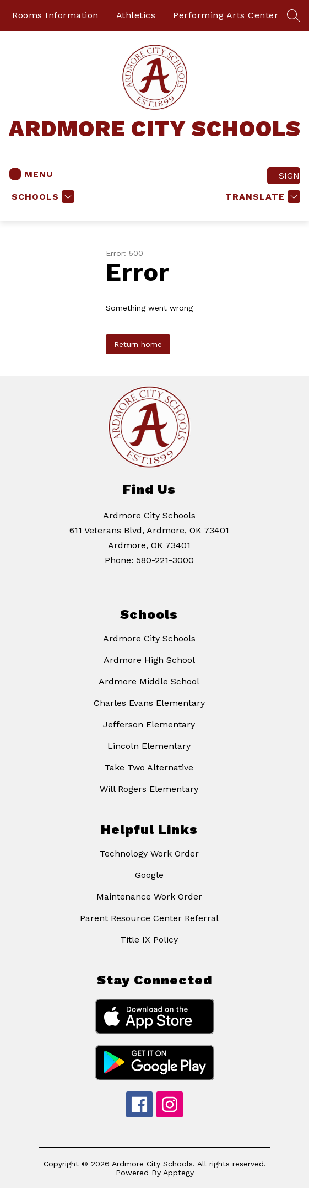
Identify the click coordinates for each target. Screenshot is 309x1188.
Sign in (289, 175)
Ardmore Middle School (149, 681)
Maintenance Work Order (149, 896)
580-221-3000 (165, 560)
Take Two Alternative (149, 767)
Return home (138, 344)
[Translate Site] (261, 197)
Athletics (136, 15)
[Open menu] (31, 174)
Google (149, 875)
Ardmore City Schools (149, 638)
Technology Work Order (149, 853)
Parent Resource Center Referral (149, 918)
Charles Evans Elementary (149, 703)
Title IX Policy (149, 939)
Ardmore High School (149, 660)
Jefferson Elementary (149, 724)
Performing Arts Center (225, 15)
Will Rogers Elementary (149, 789)
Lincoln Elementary (149, 746)
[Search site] (293, 15)
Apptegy (178, 1172)
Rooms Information (55, 15)
